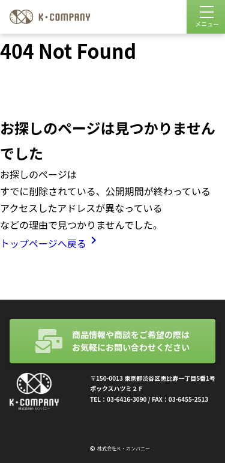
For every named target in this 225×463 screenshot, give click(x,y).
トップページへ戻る (50, 243)
